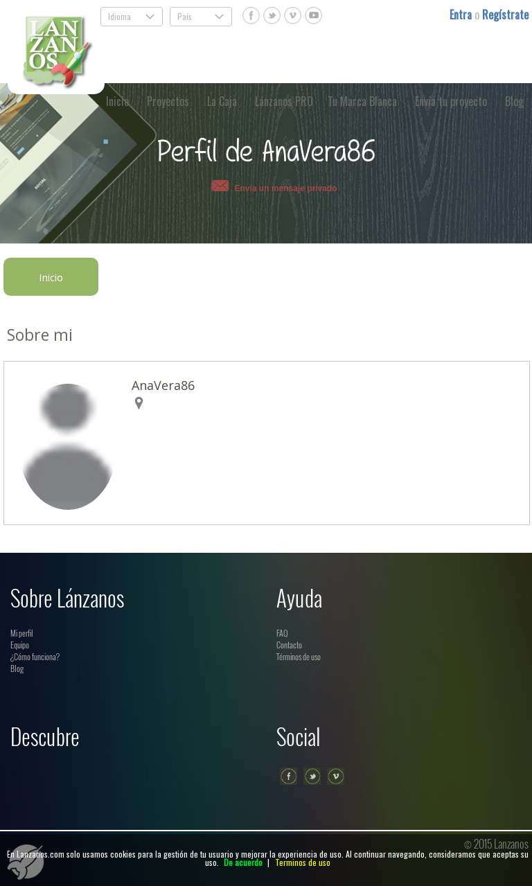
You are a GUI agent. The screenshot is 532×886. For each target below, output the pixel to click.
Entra (462, 14)
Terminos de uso (302, 862)
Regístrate (505, 14)
